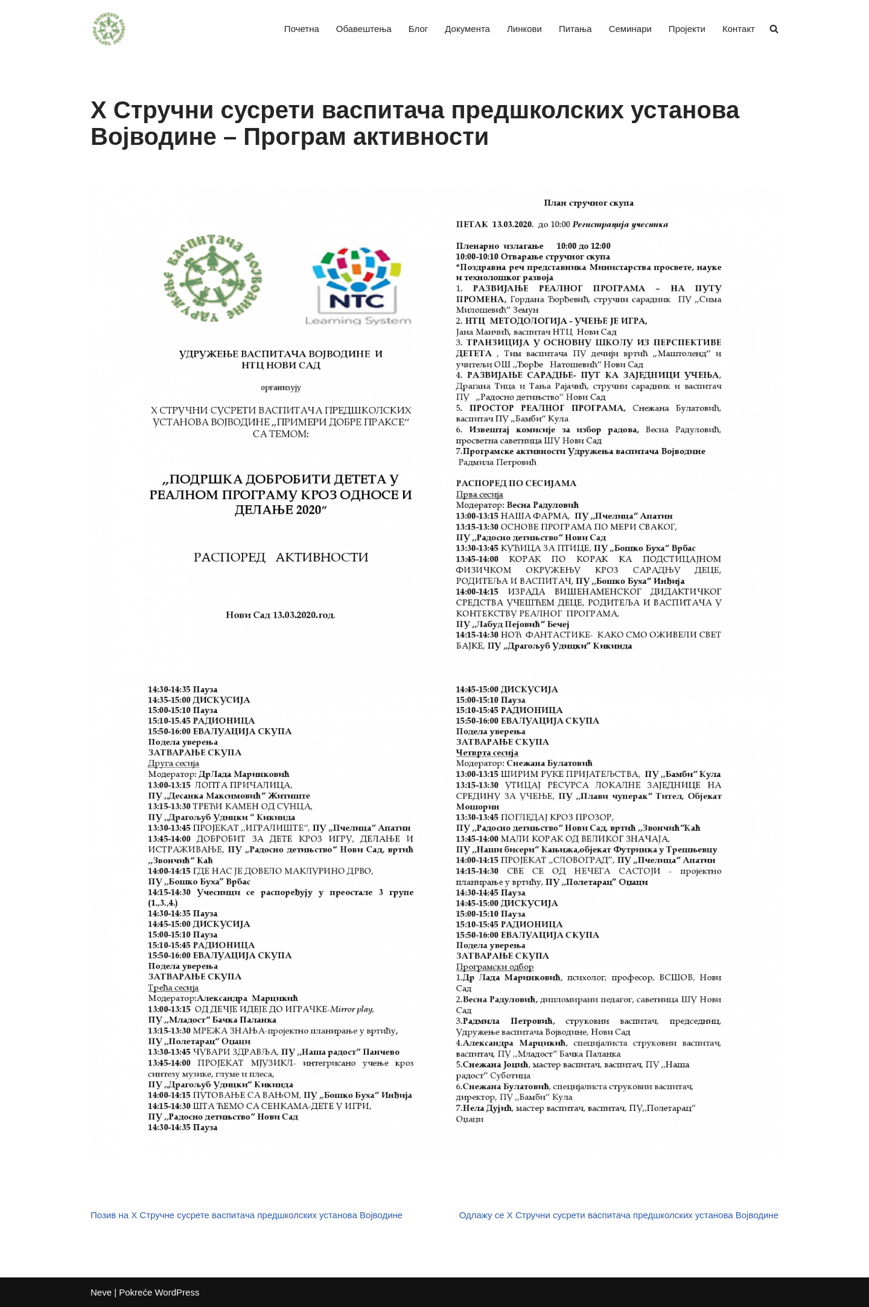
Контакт (738, 29)
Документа (467, 29)
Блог (418, 29)
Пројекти (687, 29)
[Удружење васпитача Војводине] (109, 29)
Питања (575, 29)
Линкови (524, 29)
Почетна (301, 29)
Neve (101, 1292)
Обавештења (364, 29)
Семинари (630, 29)
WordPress (176, 1292)
